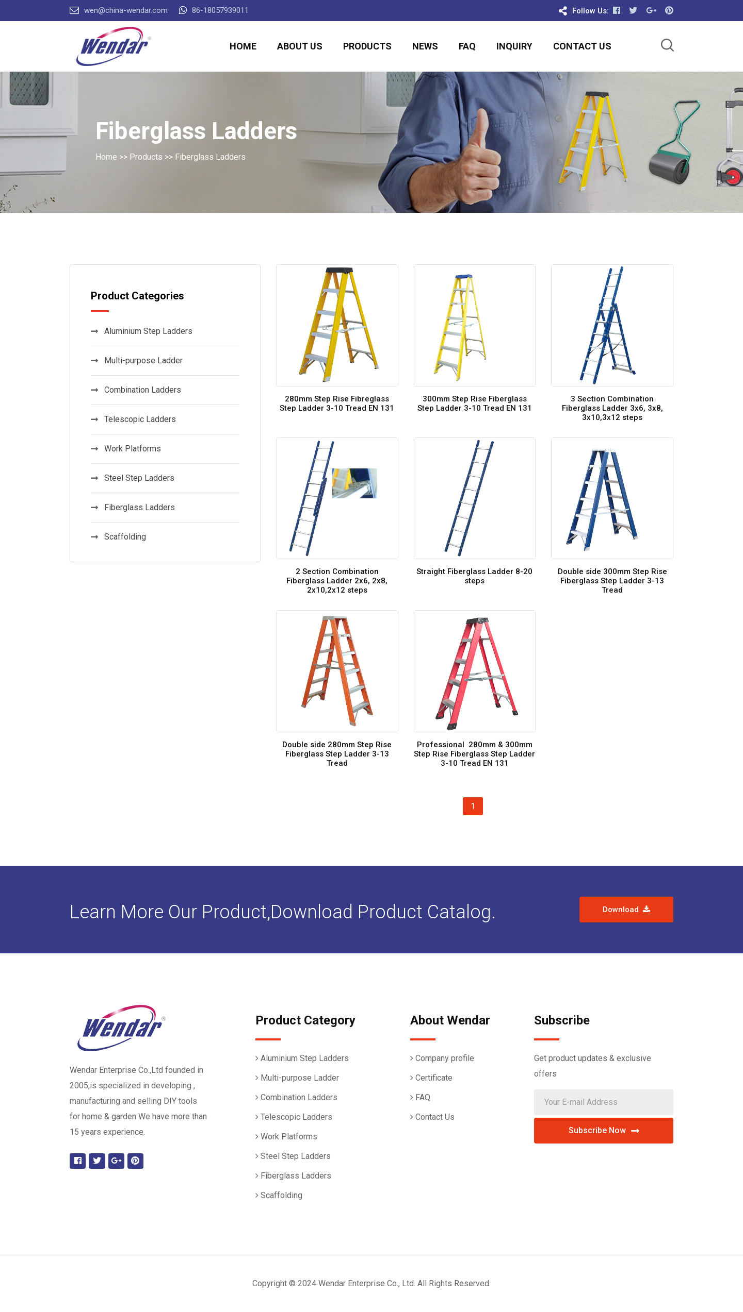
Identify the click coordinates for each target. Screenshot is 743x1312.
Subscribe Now (604, 1130)
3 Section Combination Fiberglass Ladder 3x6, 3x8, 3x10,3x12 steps (612, 408)
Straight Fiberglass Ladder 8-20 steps (474, 576)
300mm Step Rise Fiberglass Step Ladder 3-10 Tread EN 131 (474, 403)
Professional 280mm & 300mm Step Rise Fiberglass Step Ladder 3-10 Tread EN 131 (474, 754)
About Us (299, 46)
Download (626, 909)
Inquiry (514, 46)
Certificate (434, 1078)
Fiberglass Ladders (210, 157)
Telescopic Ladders (133, 419)
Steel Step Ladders (132, 478)
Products (367, 46)
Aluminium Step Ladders (141, 331)
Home (243, 46)
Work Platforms (126, 448)
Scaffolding (118, 537)
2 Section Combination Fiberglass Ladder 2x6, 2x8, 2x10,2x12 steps (336, 581)
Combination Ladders (136, 390)
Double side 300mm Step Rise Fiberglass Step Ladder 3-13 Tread (612, 581)
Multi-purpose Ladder (137, 360)
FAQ (467, 46)
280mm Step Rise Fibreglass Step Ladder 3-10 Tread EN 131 (337, 403)
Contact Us (582, 46)
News (425, 46)
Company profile (444, 1058)
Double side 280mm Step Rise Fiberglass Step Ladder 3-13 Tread (337, 754)
